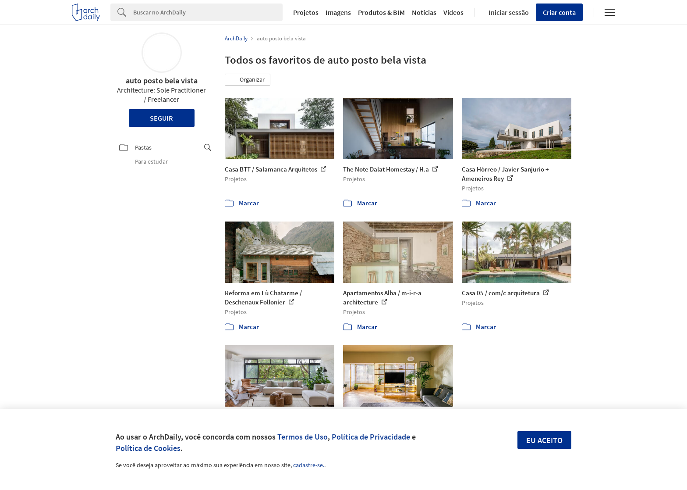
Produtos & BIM (381, 12)
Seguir (161, 118)
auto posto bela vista (162, 80)
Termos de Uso (302, 437)
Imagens (338, 12)
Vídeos (453, 12)
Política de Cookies (148, 448)
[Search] (208, 12)
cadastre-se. (308, 465)
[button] (247, 80)
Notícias (424, 12)
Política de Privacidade (371, 437)
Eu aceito (544, 440)
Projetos (306, 12)
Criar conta (559, 12)
